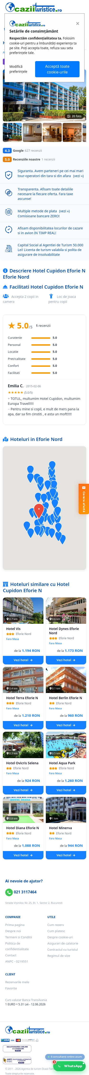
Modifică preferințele (18, 68)
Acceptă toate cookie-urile (57, 69)
